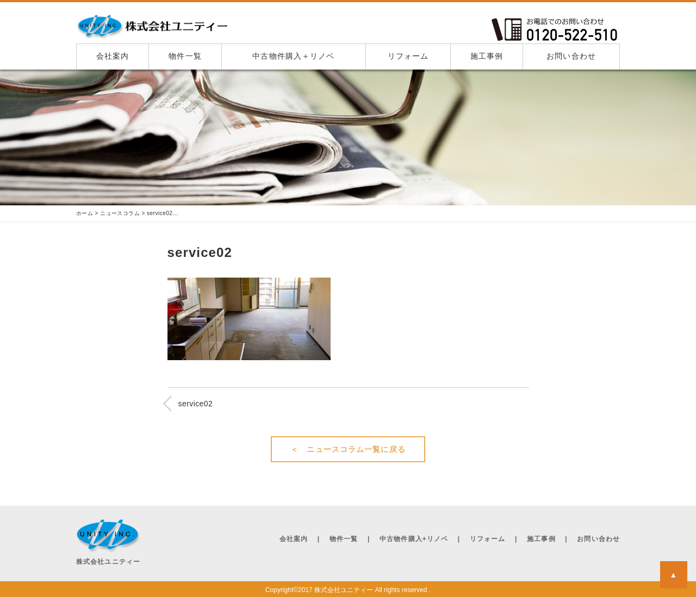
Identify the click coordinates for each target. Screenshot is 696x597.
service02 (195, 403)
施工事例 (486, 56)
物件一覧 (185, 56)
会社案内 (112, 56)
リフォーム (408, 56)
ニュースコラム (120, 213)
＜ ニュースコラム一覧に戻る (348, 449)
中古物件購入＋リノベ (293, 56)
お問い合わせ (571, 56)
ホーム (85, 213)
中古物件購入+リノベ (414, 539)
